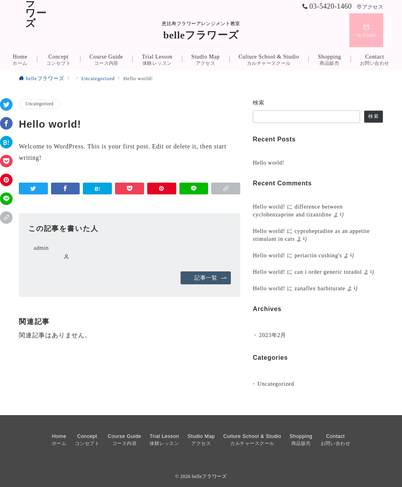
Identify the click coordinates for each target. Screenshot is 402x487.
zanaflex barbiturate (319, 288)
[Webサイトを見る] (66, 257)
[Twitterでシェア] (6, 104)
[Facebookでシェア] (6, 123)
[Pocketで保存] (6, 161)
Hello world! (268, 162)
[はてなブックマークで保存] (6, 142)
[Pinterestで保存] (6, 180)
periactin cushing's (318, 255)
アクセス (370, 7)
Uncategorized (39, 103)
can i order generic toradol (328, 272)
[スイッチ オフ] (366, 30)
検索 (259, 102)
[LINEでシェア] (6, 198)
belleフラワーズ (201, 35)
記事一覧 (210, 278)
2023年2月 (272, 335)
